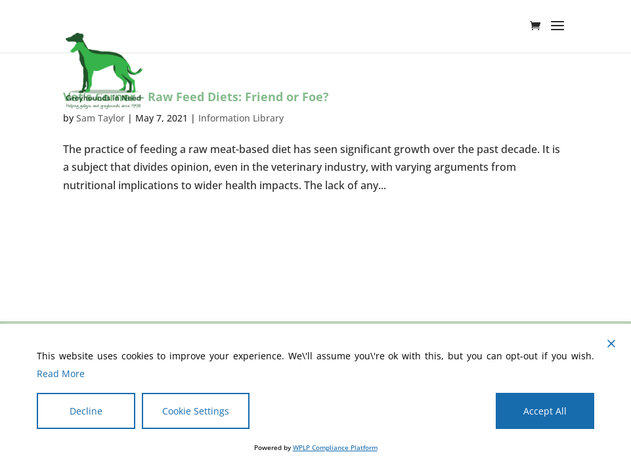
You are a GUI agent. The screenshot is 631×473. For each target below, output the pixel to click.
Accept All (545, 411)
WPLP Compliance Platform (335, 447)
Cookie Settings (195, 411)
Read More (61, 373)
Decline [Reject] (86, 411)
